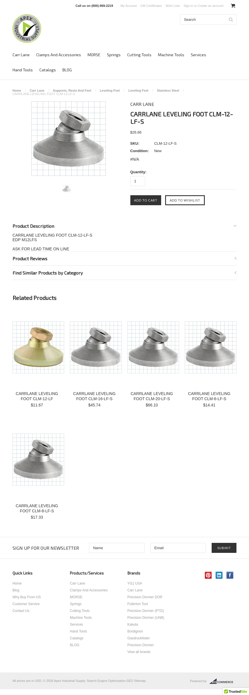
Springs (114, 54)
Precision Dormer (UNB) (145, 618)
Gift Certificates (151, 5)
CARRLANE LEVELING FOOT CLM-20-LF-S (152, 396)
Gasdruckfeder (138, 638)
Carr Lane (21, 54)
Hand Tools (23, 69)
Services (198, 54)
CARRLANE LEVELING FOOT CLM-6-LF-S (209, 396)
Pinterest (208, 575)
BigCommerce (222, 681)
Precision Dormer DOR (145, 597)
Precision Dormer (140, 645)
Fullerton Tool (137, 604)
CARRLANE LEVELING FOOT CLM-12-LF (37, 396)
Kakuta (132, 624)
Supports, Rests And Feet (72, 90)
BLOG (67, 69)
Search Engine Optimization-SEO (110, 680)
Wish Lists (173, 5)
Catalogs (47, 69)
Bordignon (135, 631)
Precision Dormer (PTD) (145, 611)
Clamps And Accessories (58, 54)
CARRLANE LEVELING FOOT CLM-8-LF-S (37, 508)
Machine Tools (171, 54)
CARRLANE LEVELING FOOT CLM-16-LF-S (94, 396)
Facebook (230, 575)
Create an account (210, 5)
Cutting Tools (139, 54)
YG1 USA (134, 583)
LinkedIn (219, 575)
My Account (128, 5)
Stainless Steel (168, 90)
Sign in (188, 5)
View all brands (139, 652)
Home (17, 90)
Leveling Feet (110, 90)
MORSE (94, 54)
